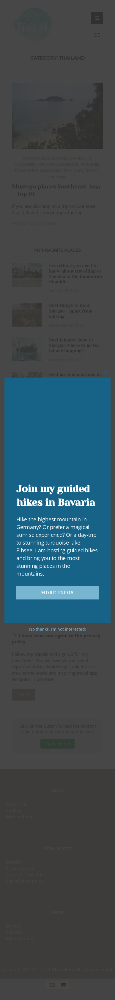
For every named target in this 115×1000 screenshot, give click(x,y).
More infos (57, 593)
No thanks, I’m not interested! (57, 629)
